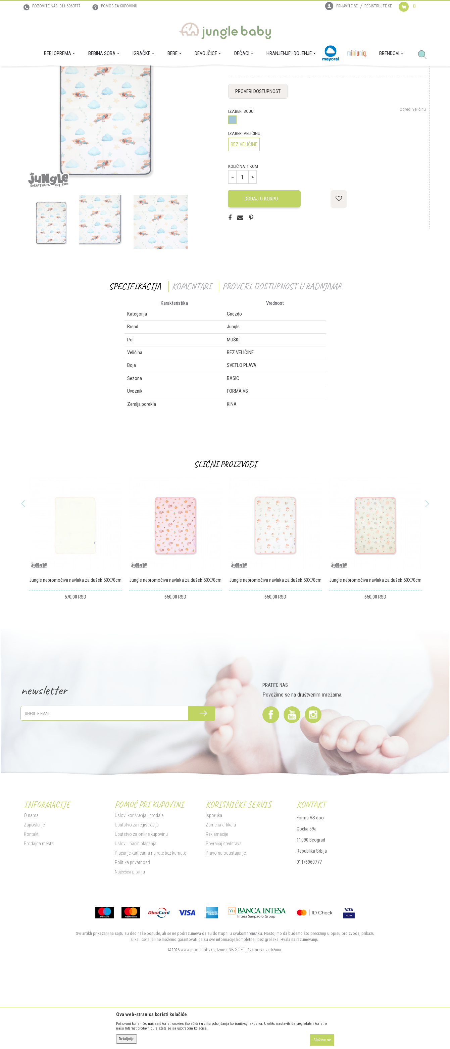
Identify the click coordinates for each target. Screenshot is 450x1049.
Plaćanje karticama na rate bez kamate (150, 919)
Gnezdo (136, 76)
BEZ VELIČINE (244, 211)
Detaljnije (126, 1039)
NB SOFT (237, 1016)
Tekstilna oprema (110, 76)
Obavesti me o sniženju (406, 126)
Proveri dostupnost (258, 158)
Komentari (191, 353)
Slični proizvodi (225, 531)
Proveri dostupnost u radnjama (281, 353)
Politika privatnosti (132, 929)
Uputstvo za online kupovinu (141, 901)
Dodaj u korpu (263, 266)
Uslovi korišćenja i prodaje (139, 882)
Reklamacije (217, 901)
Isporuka (214, 882)
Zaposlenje (34, 891)
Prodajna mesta (39, 910)
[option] (106, 176)
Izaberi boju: (241, 178)
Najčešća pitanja (130, 938)
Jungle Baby (34, 76)
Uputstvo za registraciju (137, 891)
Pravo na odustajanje (226, 919)
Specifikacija (135, 353)
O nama (31, 882)
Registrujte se (378, 6)
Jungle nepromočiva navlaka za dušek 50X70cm (75, 647)
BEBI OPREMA (80, 76)
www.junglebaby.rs (198, 1016)
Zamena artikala (221, 891)
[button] (425, 55)
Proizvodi (56, 76)
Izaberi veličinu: (244, 200)
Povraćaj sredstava (224, 910)
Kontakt (31, 901)
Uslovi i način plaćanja (135, 910)
